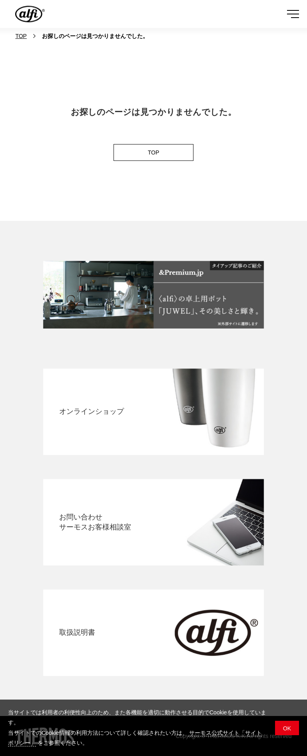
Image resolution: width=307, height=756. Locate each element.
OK (287, 728)
